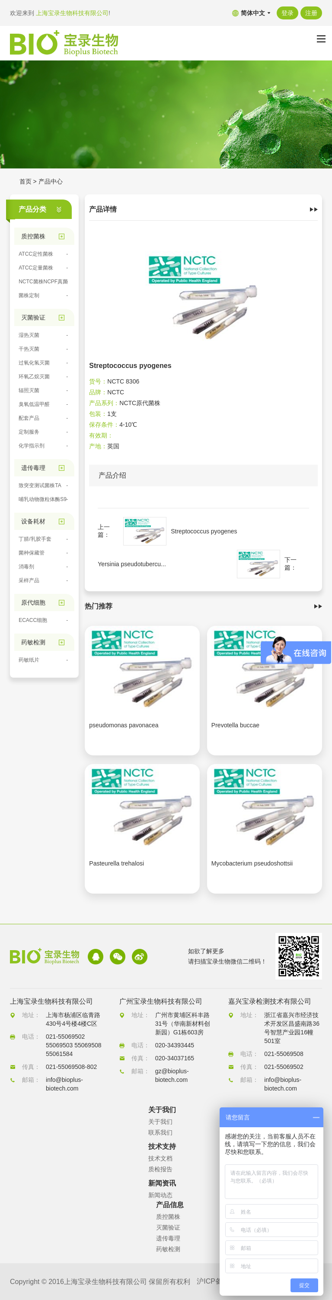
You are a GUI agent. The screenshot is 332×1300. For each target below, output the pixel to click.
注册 (311, 13)
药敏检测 (168, 1249)
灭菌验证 (168, 1227)
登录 (287, 13)
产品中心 (50, 181)
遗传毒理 (168, 1238)
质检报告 (160, 1169)
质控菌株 (168, 1216)
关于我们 (160, 1121)
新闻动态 (160, 1195)
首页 (25, 181)
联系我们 (160, 1132)
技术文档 (160, 1158)
